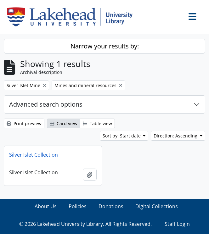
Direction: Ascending (176, 136)
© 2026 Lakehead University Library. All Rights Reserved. (85, 223)
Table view (97, 123)
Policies (78, 206)
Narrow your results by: (105, 46)
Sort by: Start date (122, 136)
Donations (111, 206)
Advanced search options (45, 104)
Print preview (24, 123)
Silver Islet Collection (33, 154)
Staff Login (177, 223)
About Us (46, 206)
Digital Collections (156, 206)
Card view (63, 123)
